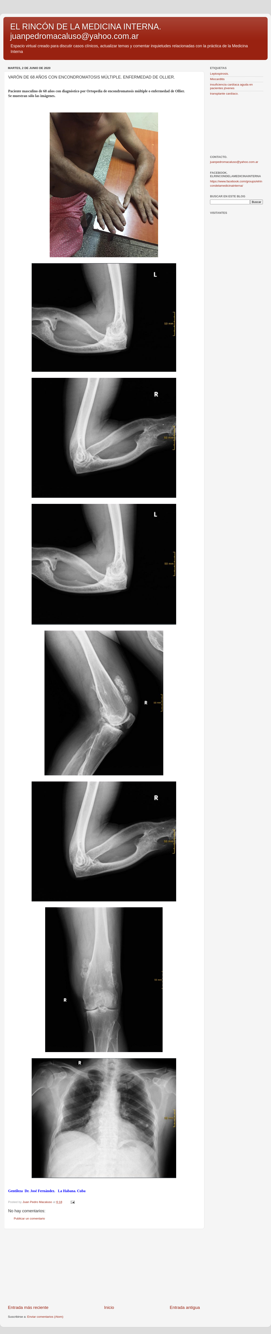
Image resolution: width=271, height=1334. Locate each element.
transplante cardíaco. (224, 93)
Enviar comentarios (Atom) (45, 1316)
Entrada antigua (185, 1307)
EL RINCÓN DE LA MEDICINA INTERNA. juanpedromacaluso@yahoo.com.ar (85, 31)
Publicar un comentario (29, 1218)
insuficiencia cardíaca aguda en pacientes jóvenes (231, 86)
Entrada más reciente (28, 1307)
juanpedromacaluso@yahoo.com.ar (234, 162)
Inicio (109, 1307)
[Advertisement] (104, 1266)
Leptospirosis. (219, 73)
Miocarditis (217, 79)
